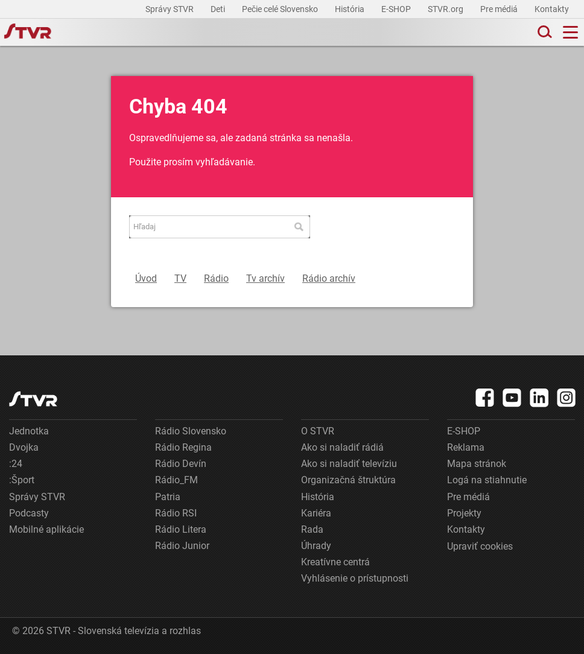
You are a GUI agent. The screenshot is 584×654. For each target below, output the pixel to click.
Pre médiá (499, 9)
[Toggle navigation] (570, 32)
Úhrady (316, 545)
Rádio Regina (183, 447)
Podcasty (29, 513)
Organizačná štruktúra (348, 480)
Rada (312, 529)
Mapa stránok (476, 463)
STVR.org (446, 9)
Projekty (464, 513)
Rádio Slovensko (190, 431)
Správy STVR (170, 9)
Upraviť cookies (480, 546)
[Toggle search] (543, 32)
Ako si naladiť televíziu (349, 463)
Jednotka (29, 431)
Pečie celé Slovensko (281, 9)
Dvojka (24, 447)
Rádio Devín (180, 463)
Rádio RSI (176, 513)
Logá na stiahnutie (487, 480)
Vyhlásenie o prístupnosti (354, 578)
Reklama (465, 447)
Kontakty (552, 9)
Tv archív (265, 278)
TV (180, 278)
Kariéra (316, 513)
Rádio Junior (182, 545)
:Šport (21, 480)
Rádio (216, 278)
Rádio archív (328, 278)
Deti (219, 9)
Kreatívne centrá (335, 562)
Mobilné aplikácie (46, 529)
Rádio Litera (180, 529)
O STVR (317, 431)
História (350, 9)
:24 (15, 463)
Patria (167, 497)
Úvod (146, 278)
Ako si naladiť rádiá (342, 447)
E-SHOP (397, 9)
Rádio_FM (176, 480)
